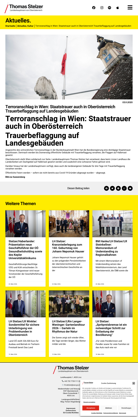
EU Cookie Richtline (71, 412)
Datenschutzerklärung (110, 413)
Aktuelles (21, 26)
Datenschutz (71, 410)
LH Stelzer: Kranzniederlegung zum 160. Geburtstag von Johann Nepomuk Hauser (68, 246)
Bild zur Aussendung (15, 177)
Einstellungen (126, 408)
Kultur (30, 26)
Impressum (122, 413)
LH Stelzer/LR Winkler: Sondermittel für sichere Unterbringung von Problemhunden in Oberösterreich (24, 328)
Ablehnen (108, 408)
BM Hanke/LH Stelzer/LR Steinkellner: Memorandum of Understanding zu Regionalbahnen (111, 248)
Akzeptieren (90, 408)
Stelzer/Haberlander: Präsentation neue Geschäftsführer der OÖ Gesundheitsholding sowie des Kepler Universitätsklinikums (25, 249)
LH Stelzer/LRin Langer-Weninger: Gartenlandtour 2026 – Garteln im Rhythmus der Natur (68, 326)
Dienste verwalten (89, 402)
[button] (134, 383)
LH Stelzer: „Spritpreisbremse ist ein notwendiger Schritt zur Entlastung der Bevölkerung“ (111, 328)
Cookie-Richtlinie (96, 413)
